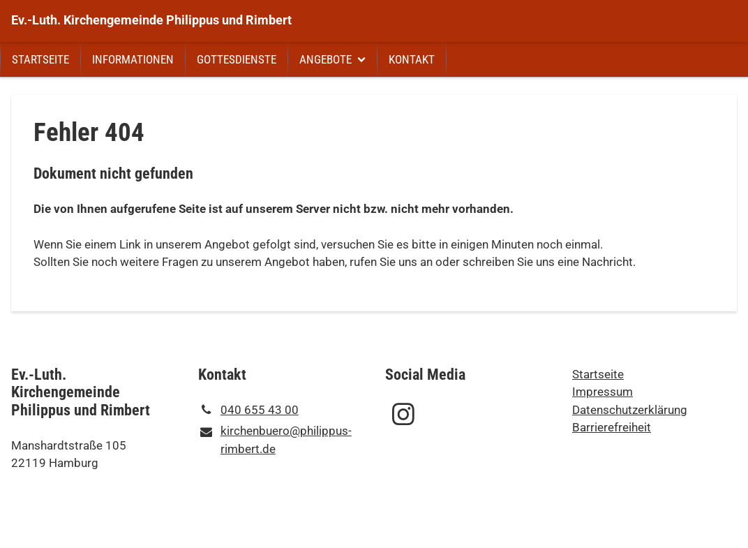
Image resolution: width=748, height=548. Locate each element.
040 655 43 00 (248, 410)
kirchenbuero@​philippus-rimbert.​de (275, 441)
